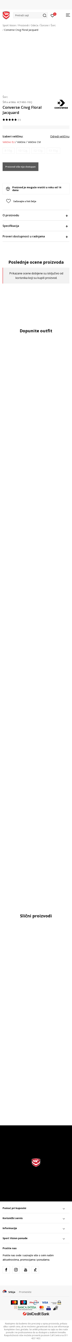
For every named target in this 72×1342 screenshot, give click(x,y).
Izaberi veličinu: (13, 136)
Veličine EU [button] (9, 142)
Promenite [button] (25, 1292)
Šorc (53, 25)
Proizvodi (23, 25)
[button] (30, 15)
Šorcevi (44, 25)
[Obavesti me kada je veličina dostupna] (9, 151)
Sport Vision (9, 25)
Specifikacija (35, 226)
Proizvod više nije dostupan (20, 166)
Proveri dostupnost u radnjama (35, 236)
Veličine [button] (21, 142)
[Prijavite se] (52, 15)
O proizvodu (35, 215)
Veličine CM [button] (34, 142)
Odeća (34, 25)
